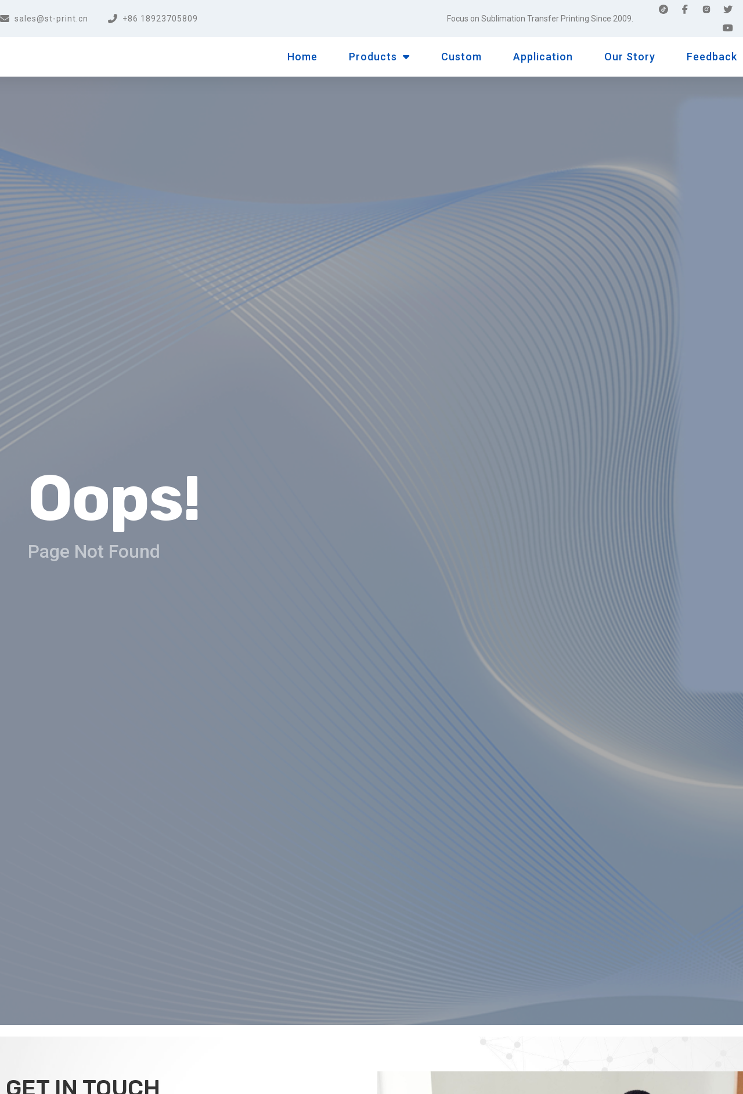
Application (543, 56)
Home (302, 56)
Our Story (629, 56)
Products (379, 57)
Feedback (712, 56)
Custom (461, 56)
